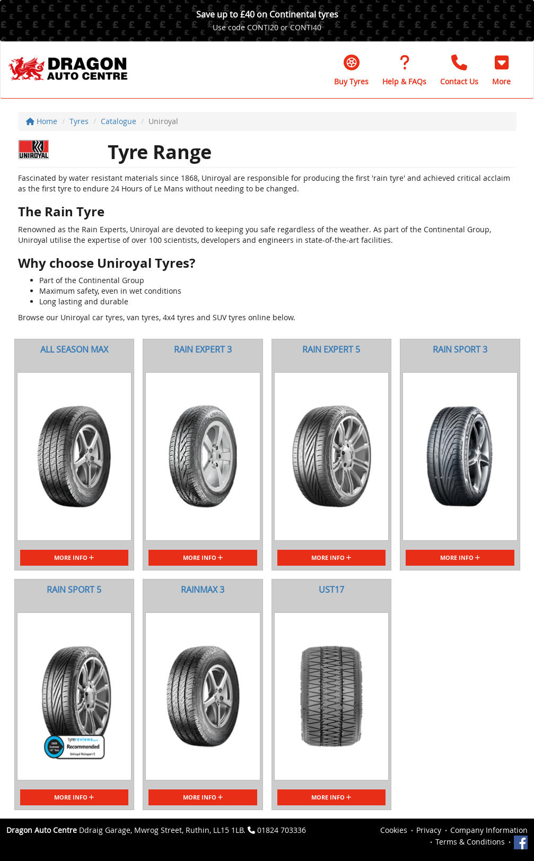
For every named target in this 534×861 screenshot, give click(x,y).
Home (41, 121)
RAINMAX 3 (202, 589)
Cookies (393, 830)
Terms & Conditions (470, 842)
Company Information (489, 830)
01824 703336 (281, 830)
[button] (501, 70)
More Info (74, 557)
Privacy (428, 830)
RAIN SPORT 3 (460, 349)
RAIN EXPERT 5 (331, 349)
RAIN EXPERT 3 (203, 349)
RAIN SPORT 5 (74, 589)
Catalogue (118, 121)
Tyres (79, 121)
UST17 (331, 589)
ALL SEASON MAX (74, 349)
